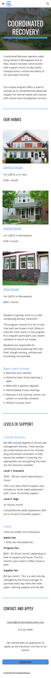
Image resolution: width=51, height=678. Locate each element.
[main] (25, 29)
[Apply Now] (25, 662)
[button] (3, 3)
